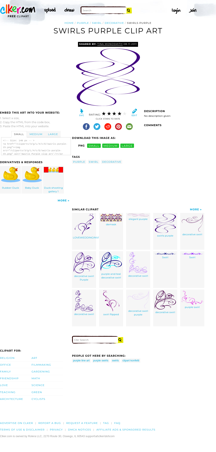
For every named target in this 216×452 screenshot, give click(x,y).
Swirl (165, 256)
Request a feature (82, 423)
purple (83, 22)
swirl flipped (111, 303)
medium (111, 145)
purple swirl (192, 299)
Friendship (9, 378)
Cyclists (38, 399)
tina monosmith (110, 44)
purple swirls (100, 360)
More (62, 200)
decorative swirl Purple (84, 266)
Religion (7, 357)
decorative (114, 22)
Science (38, 385)
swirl (97, 22)
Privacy (56, 429)
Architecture (11, 399)
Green (37, 392)
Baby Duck (32, 178)
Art (34, 357)
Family (5, 371)
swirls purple (165, 225)
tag (106, 423)
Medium (36, 134)
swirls (115, 360)
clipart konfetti (130, 360)
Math (36, 378)
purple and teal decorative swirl (111, 265)
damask (111, 220)
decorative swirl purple (138, 303)
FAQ (117, 423)
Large (53, 134)
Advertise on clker (16, 423)
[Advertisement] (36, 74)
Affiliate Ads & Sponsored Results (125, 429)
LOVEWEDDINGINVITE (84, 226)
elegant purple (138, 217)
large (127, 145)
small (93, 145)
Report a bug (49, 423)
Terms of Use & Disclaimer (22, 429)
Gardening (41, 371)
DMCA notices (79, 429)
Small (19, 134)
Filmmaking (41, 364)
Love (4, 385)
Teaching (8, 392)
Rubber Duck (10, 178)
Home (69, 22)
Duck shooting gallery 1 (53, 180)
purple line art (81, 360)
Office (5, 364)
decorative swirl (192, 225)
